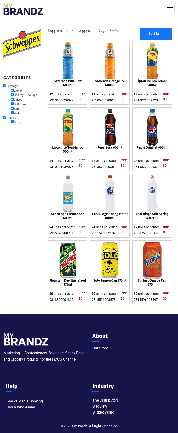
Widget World (103, 412)
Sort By (154, 34)
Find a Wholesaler (20, 407)
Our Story (100, 348)
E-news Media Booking (24, 401)
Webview (99, 406)
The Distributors (105, 400)
